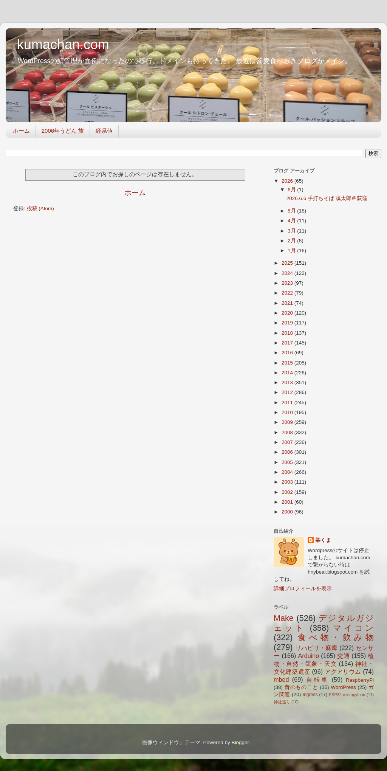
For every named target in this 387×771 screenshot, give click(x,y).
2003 (288, 482)
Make (284, 618)
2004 (288, 472)
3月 (292, 231)
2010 (288, 412)
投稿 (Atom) (40, 208)
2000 (288, 512)
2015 (288, 363)
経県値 (104, 130)
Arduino (308, 655)
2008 (288, 432)
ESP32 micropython (347, 694)
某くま (323, 540)
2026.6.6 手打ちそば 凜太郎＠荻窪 (326, 198)
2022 (288, 293)
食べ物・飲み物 (336, 637)
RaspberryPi (360, 680)
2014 (288, 372)
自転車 (317, 679)
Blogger (240, 742)
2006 (288, 452)
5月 (292, 211)
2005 (288, 462)
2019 (288, 323)
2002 (288, 492)
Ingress (310, 694)
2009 (288, 422)
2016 (288, 352)
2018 (288, 333)
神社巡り (282, 702)
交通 (343, 655)
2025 (288, 263)
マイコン (353, 628)
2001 (288, 502)
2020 (288, 313)
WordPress (343, 687)
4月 (292, 220)
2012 (288, 392)
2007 (288, 442)
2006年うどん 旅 (63, 130)
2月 (292, 241)
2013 (288, 382)
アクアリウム (343, 671)
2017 (288, 343)
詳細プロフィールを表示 (303, 588)
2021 (288, 303)
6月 (292, 189)
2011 (288, 402)
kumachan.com (63, 44)
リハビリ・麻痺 (316, 647)
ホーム (21, 130)
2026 (288, 181)
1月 (292, 250)
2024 (288, 273)
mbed (281, 679)
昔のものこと (301, 687)
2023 (288, 283)
